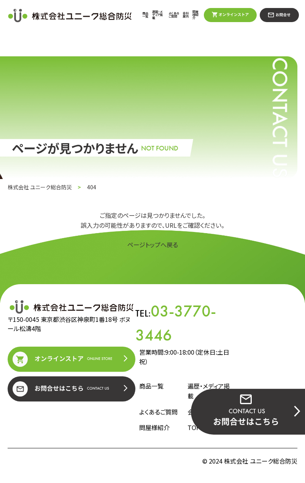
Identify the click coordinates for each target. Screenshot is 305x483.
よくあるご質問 (173, 14)
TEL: (175, 323)
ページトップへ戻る (152, 244)
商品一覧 (145, 14)
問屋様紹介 (195, 15)
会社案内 (186, 14)
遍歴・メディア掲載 (157, 15)
